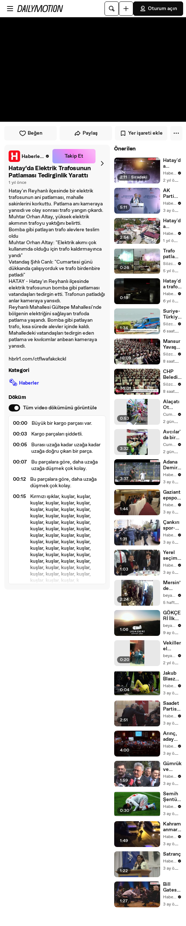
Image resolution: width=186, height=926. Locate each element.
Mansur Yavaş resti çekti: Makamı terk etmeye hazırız (172, 344)
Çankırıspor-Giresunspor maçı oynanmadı (172, 525)
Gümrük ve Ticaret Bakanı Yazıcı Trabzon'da (172, 766)
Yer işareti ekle (141, 133)
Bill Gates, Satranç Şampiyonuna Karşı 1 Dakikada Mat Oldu (172, 887)
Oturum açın (158, 8)
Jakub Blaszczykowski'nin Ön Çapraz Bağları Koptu (172, 676)
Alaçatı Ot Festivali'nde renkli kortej (172, 404)
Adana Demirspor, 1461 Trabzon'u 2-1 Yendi (172, 465)
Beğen (30, 133)
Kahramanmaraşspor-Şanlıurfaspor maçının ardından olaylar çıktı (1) (172, 827)
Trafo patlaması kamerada (172, 254)
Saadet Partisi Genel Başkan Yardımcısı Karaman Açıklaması (172, 706)
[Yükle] (126, 8)
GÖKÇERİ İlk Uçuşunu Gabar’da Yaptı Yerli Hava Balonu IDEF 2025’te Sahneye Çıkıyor (172, 616)
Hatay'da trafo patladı (172, 284)
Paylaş (86, 133)
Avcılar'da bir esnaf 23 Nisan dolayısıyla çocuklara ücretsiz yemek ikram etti (172, 435)
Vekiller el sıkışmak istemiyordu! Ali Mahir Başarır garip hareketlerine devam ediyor (172, 646)
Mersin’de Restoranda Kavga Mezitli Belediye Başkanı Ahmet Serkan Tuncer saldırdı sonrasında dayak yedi (172, 585)
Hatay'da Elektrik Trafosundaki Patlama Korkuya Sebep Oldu (172, 163)
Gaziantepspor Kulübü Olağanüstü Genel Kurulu (172, 495)
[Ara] (111, 8)
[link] (29, 156)
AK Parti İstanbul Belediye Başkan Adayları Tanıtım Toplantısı (172, 193)
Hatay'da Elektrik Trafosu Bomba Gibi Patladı (172, 223)
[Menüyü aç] (10, 8)
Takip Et (74, 156)
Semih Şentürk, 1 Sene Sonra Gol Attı (172, 796)
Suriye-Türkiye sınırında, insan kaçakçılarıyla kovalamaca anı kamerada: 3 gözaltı (172, 314)
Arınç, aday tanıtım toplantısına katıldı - (172, 736)
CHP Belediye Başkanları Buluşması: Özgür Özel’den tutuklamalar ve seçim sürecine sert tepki (172, 374)
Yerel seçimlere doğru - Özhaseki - (172, 555)
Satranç (172, 854)
